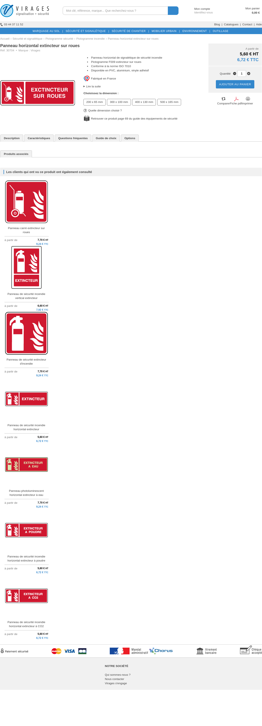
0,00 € (256, 12)
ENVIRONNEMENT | (195, 31)
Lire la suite (93, 86)
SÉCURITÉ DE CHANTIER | (129, 31)
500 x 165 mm (169, 102)
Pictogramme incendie (90, 38)
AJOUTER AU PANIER (235, 84)
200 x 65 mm (94, 102)
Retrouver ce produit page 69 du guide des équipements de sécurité (134, 118)
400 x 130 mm (144, 102)
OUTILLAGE (219, 31)
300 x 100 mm (119, 102)
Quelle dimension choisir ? (102, 110)
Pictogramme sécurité (59, 38)
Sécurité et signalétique (27, 38)
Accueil (4, 38)
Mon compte (198, 8)
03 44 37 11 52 (11, 24)
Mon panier (252, 8)
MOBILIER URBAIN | (165, 31)
